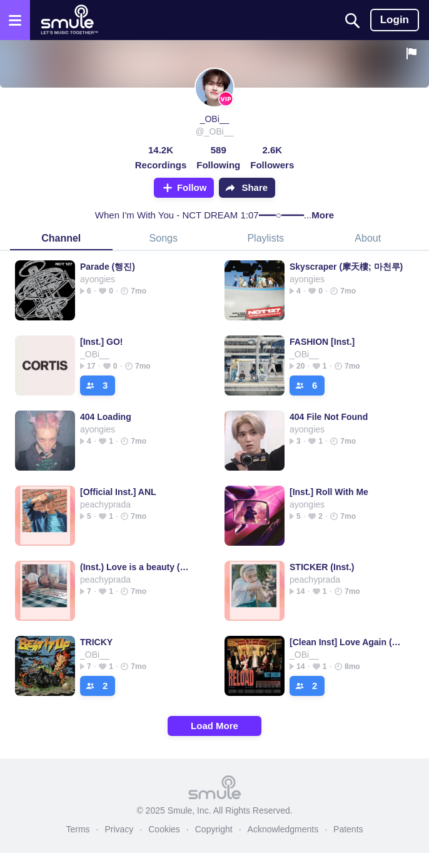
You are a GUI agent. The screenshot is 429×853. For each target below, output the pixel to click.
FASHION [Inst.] (322, 342)
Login (394, 20)
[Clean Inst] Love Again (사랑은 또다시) (347, 642)
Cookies (164, 829)
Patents (348, 829)
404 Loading (105, 417)
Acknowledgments (283, 829)
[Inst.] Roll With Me (329, 492)
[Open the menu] (15, 20)
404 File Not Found (329, 417)
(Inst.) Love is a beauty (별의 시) (137, 567)
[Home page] (69, 20)
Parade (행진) (107, 267)
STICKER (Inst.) (322, 567)
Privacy (118, 829)
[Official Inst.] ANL (118, 492)
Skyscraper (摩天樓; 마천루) (346, 267)
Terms (77, 829)
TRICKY (96, 642)
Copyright (214, 829)
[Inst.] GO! (101, 342)
